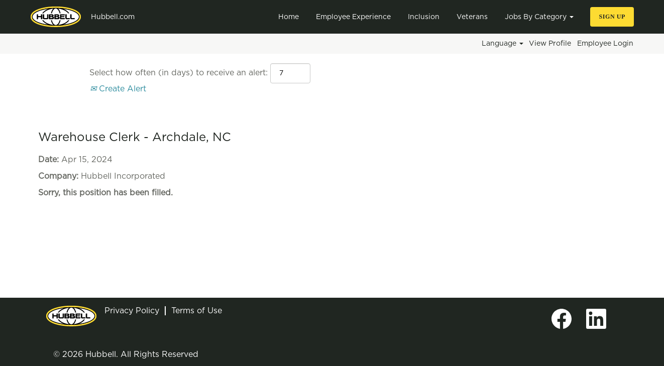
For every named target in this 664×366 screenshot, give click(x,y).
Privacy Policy (131, 311)
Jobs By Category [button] (539, 17)
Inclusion (423, 17)
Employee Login (605, 43)
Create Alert (118, 89)
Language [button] (502, 43)
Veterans (472, 17)
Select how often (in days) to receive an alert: (178, 73)
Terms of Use (196, 311)
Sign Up (612, 16)
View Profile (550, 43)
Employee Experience (353, 17)
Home (288, 17)
